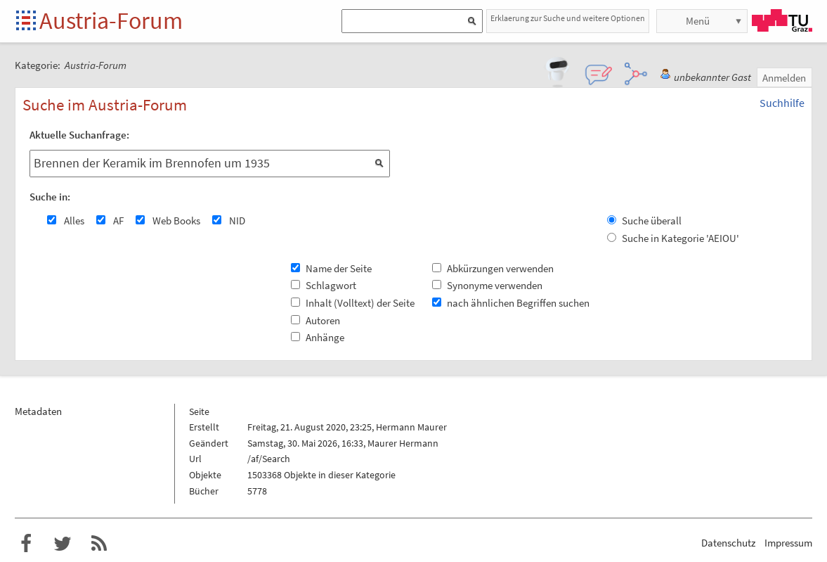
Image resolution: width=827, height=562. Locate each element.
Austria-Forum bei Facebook (26, 543)
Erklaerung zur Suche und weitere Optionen (567, 18)
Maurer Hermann (402, 443)
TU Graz (782, 20)
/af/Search (268, 458)
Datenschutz (728, 542)
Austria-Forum (111, 20)
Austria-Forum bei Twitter (62, 543)
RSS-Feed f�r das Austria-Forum (99, 543)
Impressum (788, 542)
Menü (698, 20)
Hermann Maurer (411, 427)
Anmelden (784, 77)
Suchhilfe (782, 103)
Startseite (27, 21)
